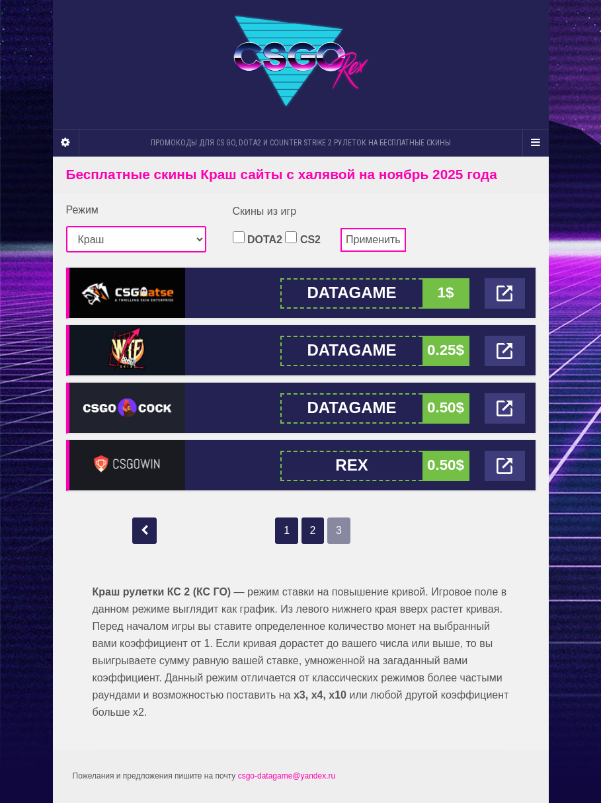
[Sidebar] (66, 143)
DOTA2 (257, 238)
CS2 (303, 238)
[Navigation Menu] (535, 143)
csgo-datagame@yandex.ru (287, 776)
